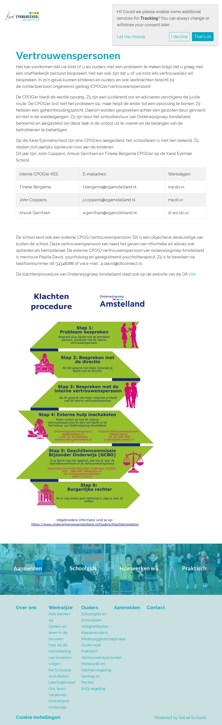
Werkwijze (60, 607)
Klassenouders (94, 632)
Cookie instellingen (38, 717)
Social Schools (192, 717)
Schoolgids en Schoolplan (94, 617)
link (192, 274)
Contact (156, 607)
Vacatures (57, 694)
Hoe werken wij (59, 617)
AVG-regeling (93, 688)
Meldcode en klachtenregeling (94, 666)
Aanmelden (127, 607)
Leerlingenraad (61, 682)
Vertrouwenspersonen (94, 657)
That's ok (202, 36)
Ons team (57, 688)
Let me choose (131, 36)
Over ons (26, 607)
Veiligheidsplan (94, 626)
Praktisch (89, 651)
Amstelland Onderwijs (58, 704)
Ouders (89, 607)
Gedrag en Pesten (90, 679)
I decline (179, 36)
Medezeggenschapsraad (94, 639)
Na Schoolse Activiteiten (59, 673)
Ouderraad (91, 645)
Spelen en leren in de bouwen (58, 632)
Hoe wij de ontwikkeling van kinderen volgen (60, 654)
